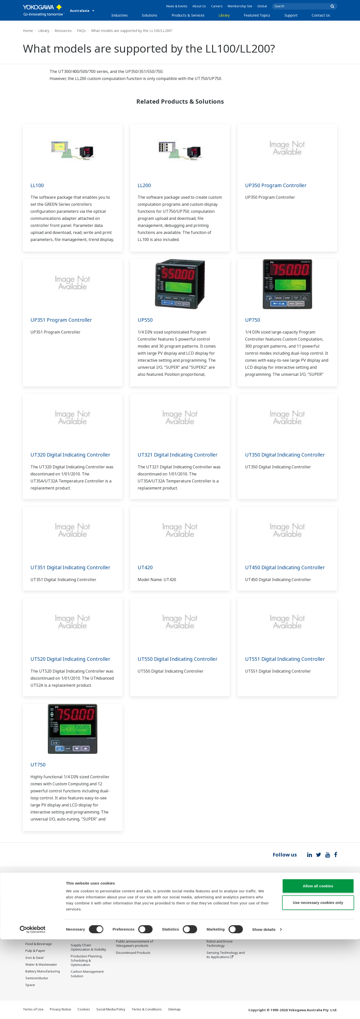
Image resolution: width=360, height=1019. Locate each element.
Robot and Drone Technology (220, 943)
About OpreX (216, 907)
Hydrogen (33, 923)
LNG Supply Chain (39, 896)
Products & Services (188, 15)
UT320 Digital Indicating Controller (72, 454)
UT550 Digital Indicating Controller (179, 659)
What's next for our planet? (221, 891)
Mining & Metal (36, 930)
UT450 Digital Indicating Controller (287, 567)
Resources (63, 30)
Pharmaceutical (37, 937)
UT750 (38, 764)
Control (121, 896)
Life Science (125, 934)
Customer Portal (264, 903)
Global (262, 6)
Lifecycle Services (129, 928)
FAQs (81, 30)
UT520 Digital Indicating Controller (72, 659)
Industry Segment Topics (226, 900)
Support (291, 15)
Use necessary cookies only (318, 982)
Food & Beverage (38, 944)
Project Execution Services (129, 919)
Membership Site (240, 6)
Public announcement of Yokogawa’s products (134, 943)
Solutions (149, 15)
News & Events (176, 6)
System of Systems (221, 914)
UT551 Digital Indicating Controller (287, 659)
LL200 (144, 185)
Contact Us (321, 15)
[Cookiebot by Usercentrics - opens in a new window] (33, 1009)
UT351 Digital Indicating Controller (72, 567)
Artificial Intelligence (222, 934)
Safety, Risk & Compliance (81, 902)
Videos (166, 903)
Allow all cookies (318, 965)
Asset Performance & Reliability (87, 914)
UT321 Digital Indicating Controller (179, 454)
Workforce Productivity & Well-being (89, 891)
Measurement (127, 903)
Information (125, 889)
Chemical (32, 903)
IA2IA (211, 921)
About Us (199, 6)
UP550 (145, 319)
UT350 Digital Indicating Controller (287, 454)
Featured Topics (257, 15)
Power (30, 910)
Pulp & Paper (35, 951)
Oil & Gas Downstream (42, 889)
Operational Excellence (88, 923)
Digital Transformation (224, 928)
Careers (217, 6)
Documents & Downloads (180, 889)
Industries (119, 15)
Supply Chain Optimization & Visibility (88, 947)
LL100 (37, 185)
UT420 (145, 567)
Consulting (124, 910)
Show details (264, 1009)
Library (224, 15)
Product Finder (263, 896)
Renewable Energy (39, 917)
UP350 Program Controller (277, 185)
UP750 (252, 319)
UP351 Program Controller (62, 319)
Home (28, 30)
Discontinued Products (269, 910)
